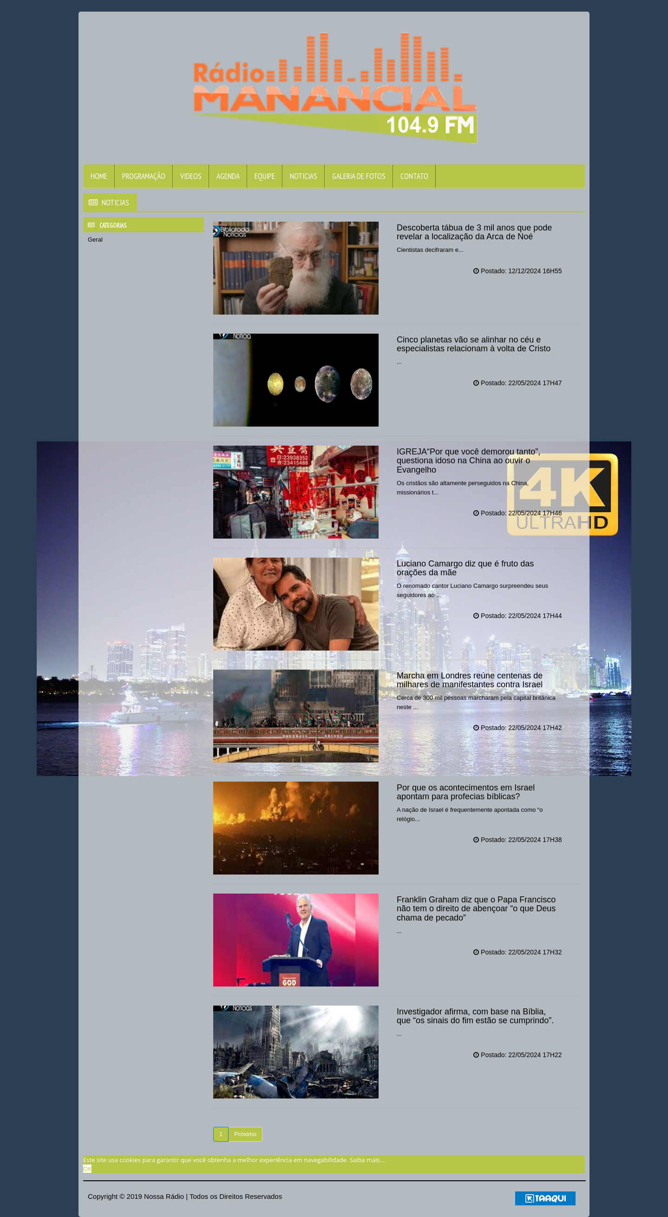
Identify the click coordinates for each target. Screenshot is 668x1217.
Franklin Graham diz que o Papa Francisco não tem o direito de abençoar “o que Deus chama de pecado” (476, 909)
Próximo (245, 1134)
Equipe (265, 176)
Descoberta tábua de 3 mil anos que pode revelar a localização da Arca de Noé (474, 232)
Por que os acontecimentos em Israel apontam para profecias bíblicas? (466, 792)
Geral (95, 239)
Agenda (228, 176)
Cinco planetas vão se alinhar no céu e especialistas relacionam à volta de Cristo (473, 344)
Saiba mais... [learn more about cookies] (367, 1160)
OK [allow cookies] (87, 1168)
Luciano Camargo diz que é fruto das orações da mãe (465, 568)
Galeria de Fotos (359, 176)
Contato (414, 176)
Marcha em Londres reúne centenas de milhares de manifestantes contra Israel (470, 680)
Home (99, 176)
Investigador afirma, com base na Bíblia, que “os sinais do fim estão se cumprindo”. (475, 1016)
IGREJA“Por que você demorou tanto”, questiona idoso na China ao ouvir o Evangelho (468, 461)
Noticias (303, 176)
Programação (143, 176)
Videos (191, 176)
